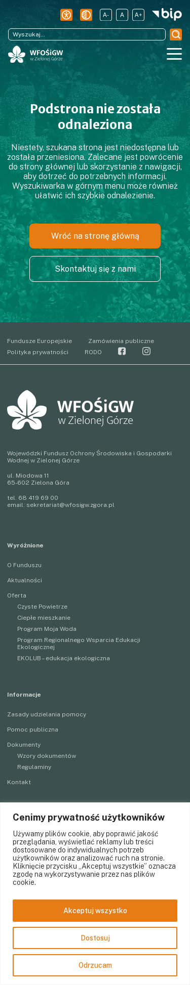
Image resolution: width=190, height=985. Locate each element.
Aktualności (24, 580)
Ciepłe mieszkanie (43, 617)
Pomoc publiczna (32, 729)
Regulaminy (34, 766)
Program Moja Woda (47, 628)
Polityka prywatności (37, 352)
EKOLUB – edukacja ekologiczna (63, 658)
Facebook (122, 351)
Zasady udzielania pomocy (46, 714)
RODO (93, 352)
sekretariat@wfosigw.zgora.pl (70, 504)
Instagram (146, 351)
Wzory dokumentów (46, 755)
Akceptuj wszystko (95, 911)
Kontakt (19, 782)
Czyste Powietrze (42, 606)
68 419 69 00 (38, 497)
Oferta (16, 595)
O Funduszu (24, 565)
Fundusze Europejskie (39, 341)
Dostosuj (95, 938)
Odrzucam (95, 965)
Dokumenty (24, 744)
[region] (95, 893)
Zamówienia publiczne (121, 341)
